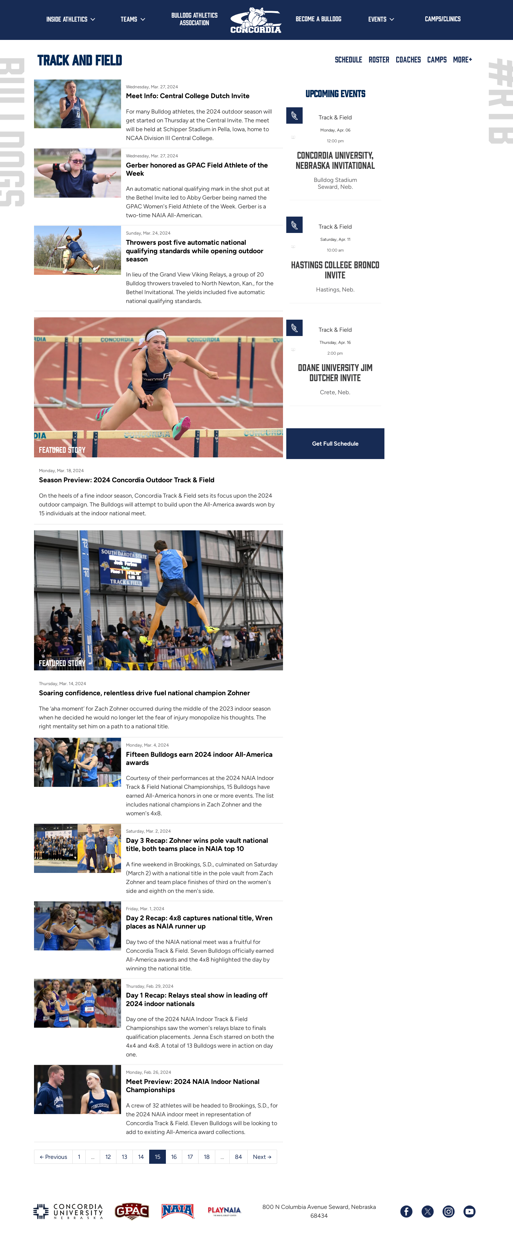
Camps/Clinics (443, 18)
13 (124, 1152)
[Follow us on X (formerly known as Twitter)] (427, 1207)
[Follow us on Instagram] (448, 1207)
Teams (129, 18)
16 (174, 1152)
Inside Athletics (66, 18)
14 (141, 1152)
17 (190, 1152)
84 (238, 1152)
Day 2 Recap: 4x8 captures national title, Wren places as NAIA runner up (198, 918)
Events (377, 18)
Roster (379, 59)
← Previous (53, 1152)
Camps (437, 59)
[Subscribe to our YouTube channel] (469, 1207)
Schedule (348, 59)
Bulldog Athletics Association (194, 18)
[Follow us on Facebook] (406, 1207)
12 (108, 1152)
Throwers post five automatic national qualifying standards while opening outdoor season (194, 251)
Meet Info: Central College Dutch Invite (186, 96)
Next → (262, 1152)
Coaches (408, 59)
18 (207, 1152)
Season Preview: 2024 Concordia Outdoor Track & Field (127, 477)
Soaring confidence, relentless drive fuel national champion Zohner (145, 688)
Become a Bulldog (318, 18)
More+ (462, 59)
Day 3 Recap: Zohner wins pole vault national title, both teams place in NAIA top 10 (196, 840)
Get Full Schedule (331, 443)
